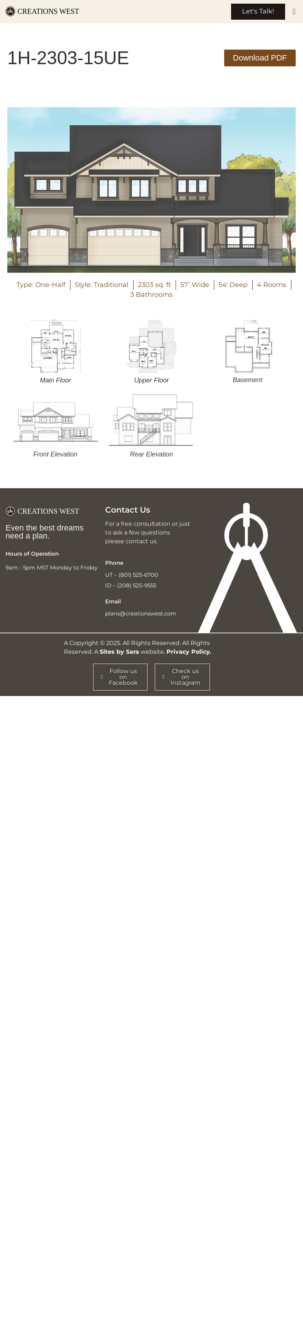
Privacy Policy (188, 652)
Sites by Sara (119, 652)
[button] (294, 12)
